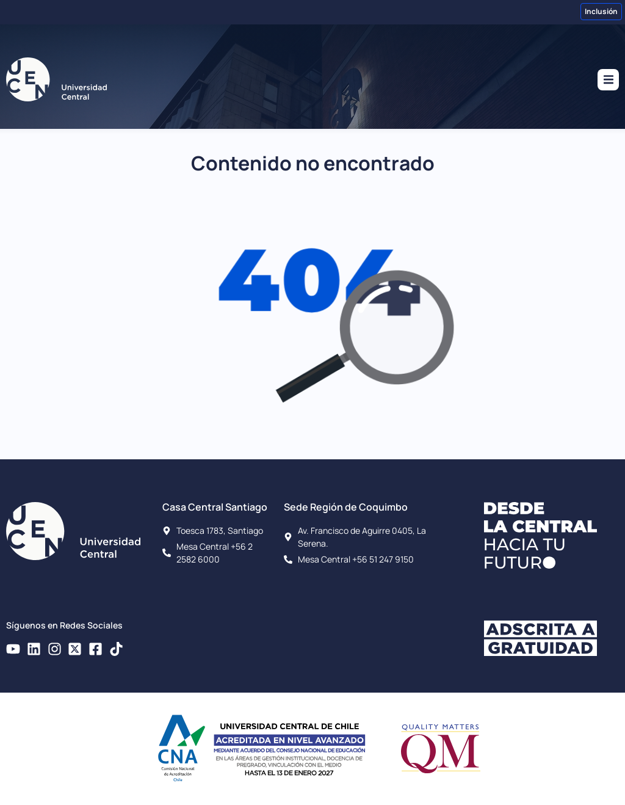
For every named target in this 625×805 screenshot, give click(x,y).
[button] (608, 79)
